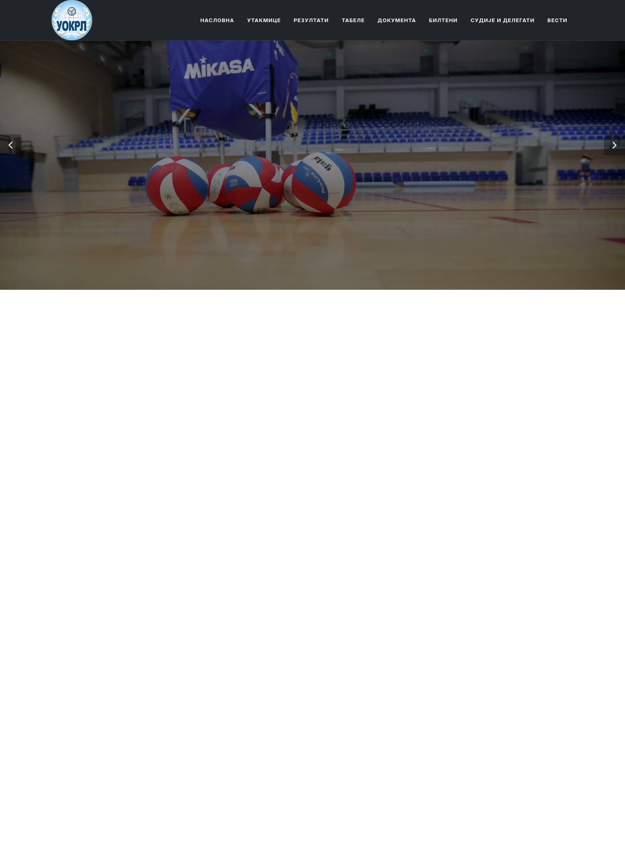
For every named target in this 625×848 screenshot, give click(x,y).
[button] (10, 144)
